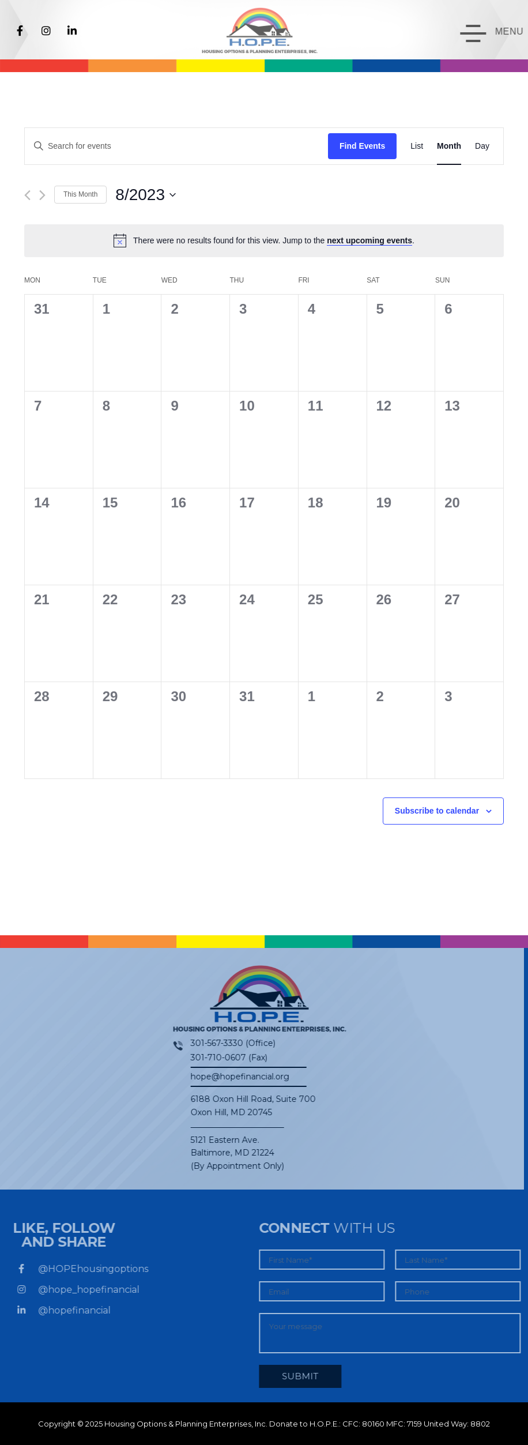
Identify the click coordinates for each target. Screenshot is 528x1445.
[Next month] (42, 195)
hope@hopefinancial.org (233, 1076)
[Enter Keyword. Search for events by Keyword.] (176, 146)
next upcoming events (369, 240)
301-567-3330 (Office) (226, 1043)
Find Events (362, 145)
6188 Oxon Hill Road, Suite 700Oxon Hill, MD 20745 (246, 1105)
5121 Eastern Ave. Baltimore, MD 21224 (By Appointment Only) (230, 1153)
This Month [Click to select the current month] (80, 194)
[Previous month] (27, 195)
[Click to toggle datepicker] (145, 194)
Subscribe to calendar (437, 810)
